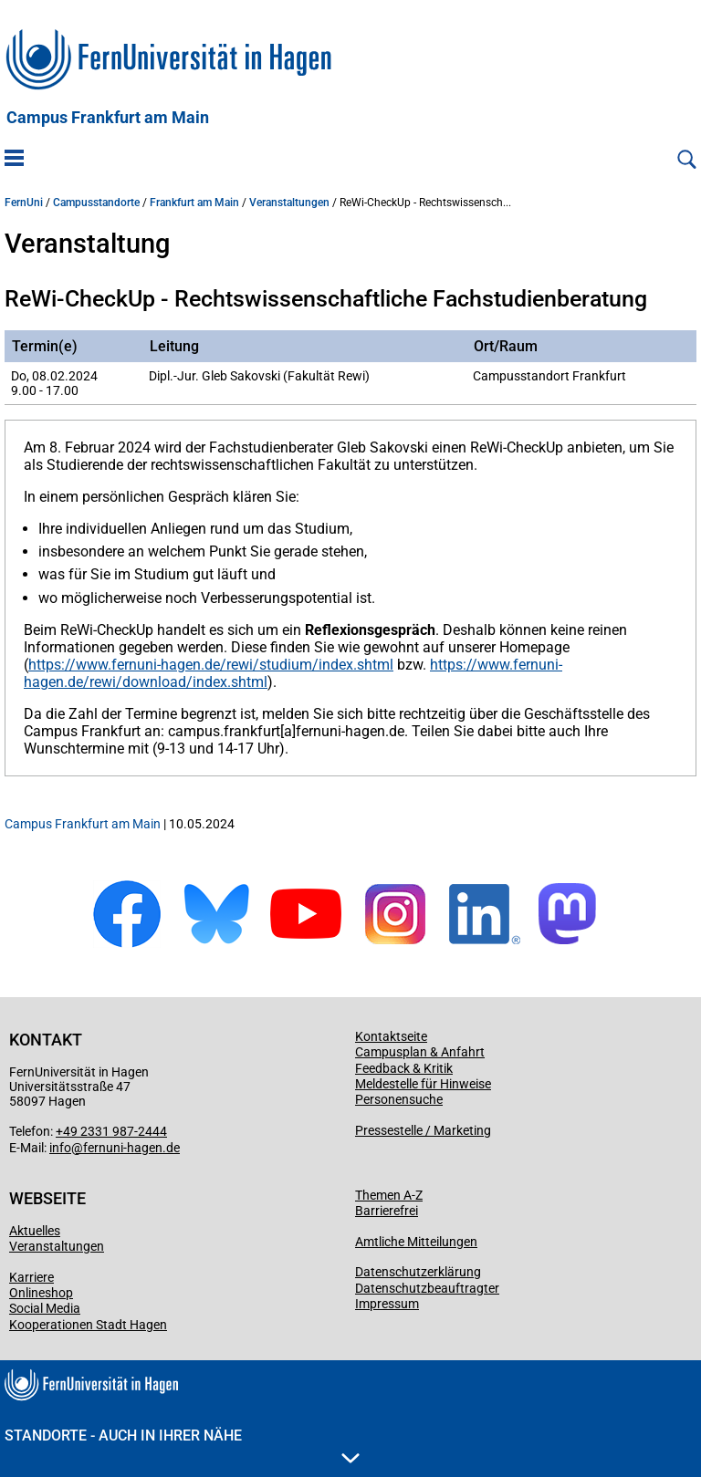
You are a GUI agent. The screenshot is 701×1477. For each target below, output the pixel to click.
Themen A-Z (389, 1195)
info (60, 1147)
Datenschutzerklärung (418, 1271)
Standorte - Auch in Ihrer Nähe (182, 1445)
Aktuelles (34, 1230)
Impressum (387, 1303)
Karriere (31, 1277)
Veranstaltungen (289, 202)
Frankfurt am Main (194, 202)
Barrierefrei (386, 1210)
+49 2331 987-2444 (111, 1131)
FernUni (24, 202)
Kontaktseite (391, 1036)
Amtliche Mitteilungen (416, 1241)
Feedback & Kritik (404, 1068)
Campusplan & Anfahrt (420, 1052)
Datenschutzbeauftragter (427, 1288)
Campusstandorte (96, 202)
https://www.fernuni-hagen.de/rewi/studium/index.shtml (210, 664)
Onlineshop (41, 1292)
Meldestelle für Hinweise (423, 1084)
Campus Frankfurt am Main (107, 118)
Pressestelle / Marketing (423, 1130)
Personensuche (399, 1099)
